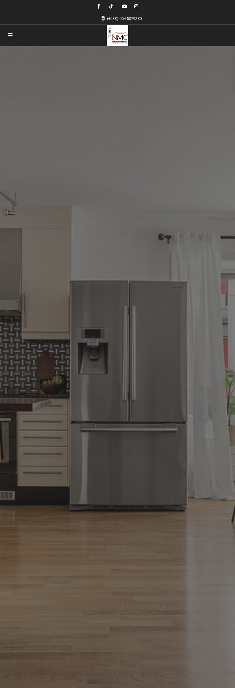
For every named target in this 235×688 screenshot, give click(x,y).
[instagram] (136, 6)
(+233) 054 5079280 (124, 18)
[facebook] (98, 6)
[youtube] (124, 6)
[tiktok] (111, 6)
